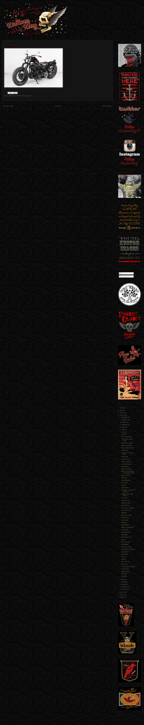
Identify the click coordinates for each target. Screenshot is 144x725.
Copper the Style (126, 503)
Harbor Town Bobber (127, 443)
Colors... (123, 556)
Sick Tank (124, 434)
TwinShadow (124, 544)
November (125, 420)
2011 (121, 592)
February (124, 586)
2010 (121, 594)
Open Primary (125, 466)
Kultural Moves (125, 505)
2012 (121, 415)
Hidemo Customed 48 (127, 527)
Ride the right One (126, 537)
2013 (121, 413)
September (125, 424)
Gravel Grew (124, 520)
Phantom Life (125, 517)
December (125, 417)
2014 (121, 410)
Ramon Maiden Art (126, 436)
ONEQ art (124, 512)
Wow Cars (124, 574)
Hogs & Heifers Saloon (127, 448)
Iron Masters (124, 534)
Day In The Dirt (125, 561)
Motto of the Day (125, 475)
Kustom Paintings (126, 461)
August (124, 427)
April (123, 582)
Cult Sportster (125, 530)
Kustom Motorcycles (23, 96)
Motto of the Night (126, 445)
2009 (121, 597)
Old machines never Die (128, 549)
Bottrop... (123, 539)
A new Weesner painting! (128, 566)
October (124, 422)
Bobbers (12, 96)
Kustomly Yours (125, 459)
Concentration (125, 525)
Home (58, 106)
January (124, 589)
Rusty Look (124, 564)
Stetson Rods (125, 487)
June (123, 432)
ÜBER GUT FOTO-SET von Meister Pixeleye (127, 472)
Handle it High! (125, 571)
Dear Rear (124, 576)
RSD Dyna (124, 522)
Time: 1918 (124, 498)
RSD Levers (124, 482)
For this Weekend (126, 464)
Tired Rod (124, 478)
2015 (121, 408)
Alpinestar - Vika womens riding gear (128, 490)
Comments (123, 276)
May (123, 579)
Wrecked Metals (125, 480)
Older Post (106, 106)
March (123, 584)
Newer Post (8, 106)
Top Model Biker (125, 532)
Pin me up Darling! (126, 547)
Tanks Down (124, 450)
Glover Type (124, 554)
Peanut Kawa (125, 569)
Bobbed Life (124, 457)
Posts (121, 273)
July (123, 429)
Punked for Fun (125, 500)
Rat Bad (123, 485)
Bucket (123, 559)
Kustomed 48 (125, 552)
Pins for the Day (125, 542)
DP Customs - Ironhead (127, 508)
